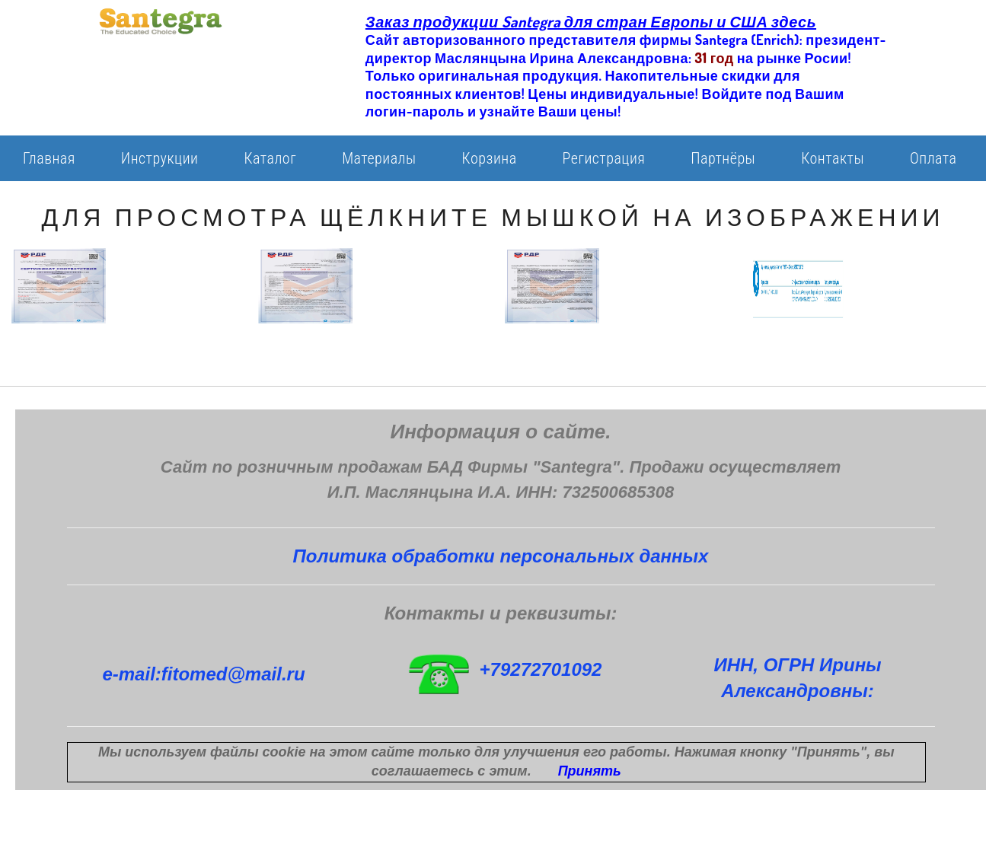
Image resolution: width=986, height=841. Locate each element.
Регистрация (604, 158)
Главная (49, 158)
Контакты (832, 158)
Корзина (489, 158)
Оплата (933, 158)
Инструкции (160, 158)
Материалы (379, 158)
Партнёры (723, 158)
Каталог (270, 158)
